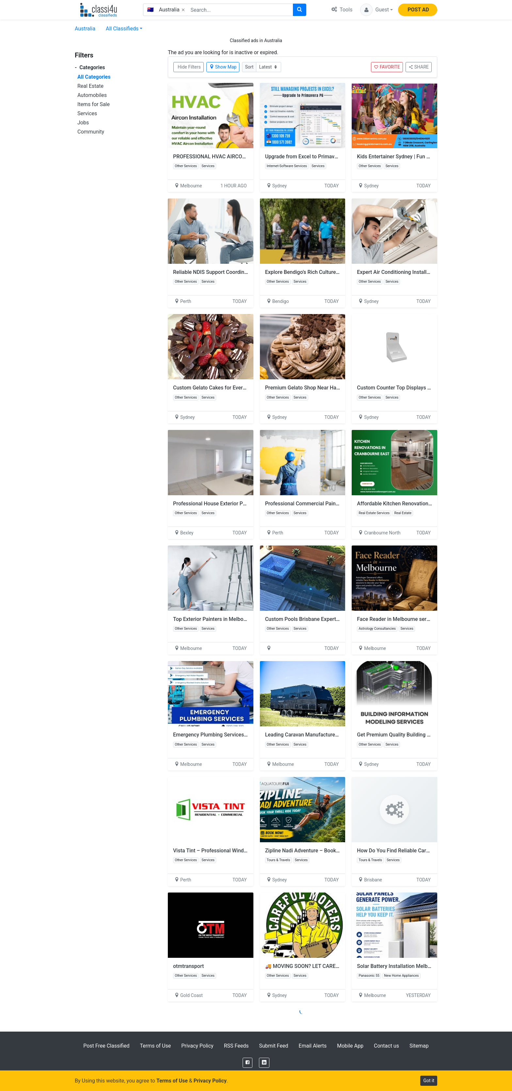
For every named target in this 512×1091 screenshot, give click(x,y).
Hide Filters (189, 67)
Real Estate (90, 86)
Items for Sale (93, 104)
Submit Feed (273, 1046)
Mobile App (350, 1046)
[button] (376, 10)
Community (90, 132)
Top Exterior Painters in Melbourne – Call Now (226, 619)
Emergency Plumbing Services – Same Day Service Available (243, 735)
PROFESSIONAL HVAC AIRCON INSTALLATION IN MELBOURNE (247, 156)
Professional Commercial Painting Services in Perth (325, 503)
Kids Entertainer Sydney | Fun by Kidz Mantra (409, 156)
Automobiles (92, 95)
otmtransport (188, 966)
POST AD (418, 10)
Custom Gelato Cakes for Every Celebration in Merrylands (240, 388)
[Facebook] (247, 1063)
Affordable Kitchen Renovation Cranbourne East (412, 503)
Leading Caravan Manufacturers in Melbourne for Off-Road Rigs (339, 735)
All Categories (93, 77)
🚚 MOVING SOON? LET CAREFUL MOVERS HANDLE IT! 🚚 (334, 966)
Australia (85, 28)
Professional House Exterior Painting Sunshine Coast (234, 503)
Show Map (223, 67)
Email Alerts (313, 1046)
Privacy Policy (197, 1046)
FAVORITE (387, 67)
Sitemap (419, 1046)
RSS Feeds (236, 1046)
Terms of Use (155, 1046)
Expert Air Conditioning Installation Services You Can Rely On (428, 272)
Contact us (386, 1046)
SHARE (418, 67)
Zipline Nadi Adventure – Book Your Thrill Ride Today (326, 850)
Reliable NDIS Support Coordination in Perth (224, 272)
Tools (341, 10)
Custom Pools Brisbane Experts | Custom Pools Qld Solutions (336, 619)
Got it (428, 1080)
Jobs (83, 122)
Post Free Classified (106, 1046)
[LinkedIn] (264, 1063)
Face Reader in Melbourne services (398, 619)
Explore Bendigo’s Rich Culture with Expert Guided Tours (330, 272)
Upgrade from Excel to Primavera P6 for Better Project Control (337, 156)
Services (87, 113)
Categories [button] (90, 67)
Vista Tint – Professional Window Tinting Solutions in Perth (242, 850)
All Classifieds (122, 28)
